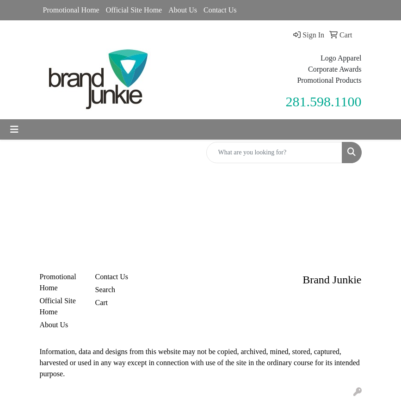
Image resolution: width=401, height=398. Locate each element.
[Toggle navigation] (14, 129)
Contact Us (220, 10)
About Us (182, 10)
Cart (101, 302)
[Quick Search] (274, 152)
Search (105, 290)
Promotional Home (71, 10)
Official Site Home (134, 10)
